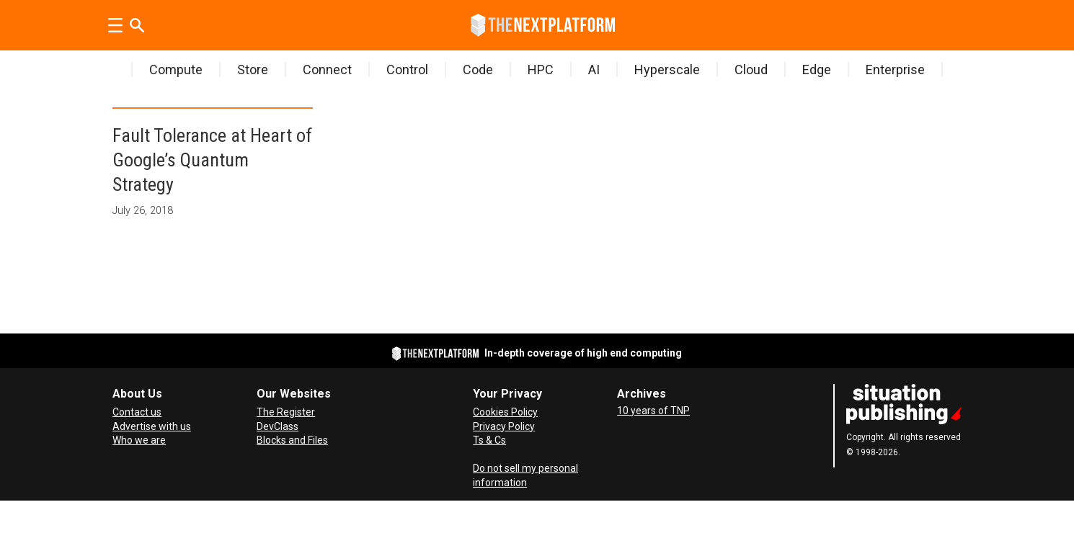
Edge (816, 69)
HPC (541, 69)
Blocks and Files (292, 440)
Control (407, 69)
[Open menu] (115, 25)
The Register (286, 412)
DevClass (277, 426)
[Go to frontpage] (543, 25)
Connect (327, 69)
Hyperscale (667, 69)
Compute (176, 69)
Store (252, 69)
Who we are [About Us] (139, 440)
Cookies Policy (505, 412)
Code (478, 69)
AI (594, 69)
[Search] (137, 25)
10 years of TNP (653, 410)
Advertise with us (151, 426)
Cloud (751, 69)
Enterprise (895, 69)
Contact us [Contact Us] (136, 412)
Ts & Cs (489, 440)
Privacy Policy (504, 426)
